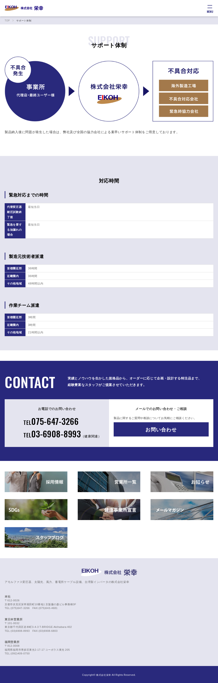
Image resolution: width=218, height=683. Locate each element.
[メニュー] (210, 8)
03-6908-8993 (62, 433)
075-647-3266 (51, 421)
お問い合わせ (161, 429)
